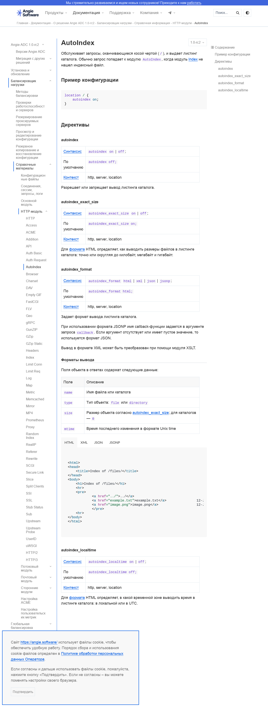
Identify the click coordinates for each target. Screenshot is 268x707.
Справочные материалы (26, 166)
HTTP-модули (182, 23)
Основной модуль (28, 202)
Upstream (33, 521)
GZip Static (34, 343)
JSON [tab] (98, 442)
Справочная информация (152, 23)
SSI (28, 493)
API (28, 246)
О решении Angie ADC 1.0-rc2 (73, 23)
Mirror (30, 406)
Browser (32, 274)
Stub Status (34, 507)
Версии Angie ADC (30, 51)
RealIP (31, 444)
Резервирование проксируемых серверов (29, 120)
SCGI (30, 465)
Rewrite (31, 458)
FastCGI (32, 302)
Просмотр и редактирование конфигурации (28, 135)
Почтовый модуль (29, 579)
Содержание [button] (223, 47)
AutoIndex (201, 23)
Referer (31, 452)
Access (31, 225)
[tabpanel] (134, 492)
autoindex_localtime (233, 90)
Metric (30, 392)
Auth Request (36, 260)
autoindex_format (231, 83)
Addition (32, 239)
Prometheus (35, 420)
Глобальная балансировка (22, 625)
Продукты (54, 13)
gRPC (30, 322)
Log (29, 378)
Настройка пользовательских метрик (33, 613)
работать (194, 3)
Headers (32, 350)
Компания (149, 13)
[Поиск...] (224, 12)
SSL (29, 500)
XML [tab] (84, 442)
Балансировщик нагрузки (114, 23)
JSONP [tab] (115, 442)
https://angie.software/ (39, 642)
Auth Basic (34, 253)
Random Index (32, 435)
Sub (29, 514)
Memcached (35, 399)
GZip (29, 336)
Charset (32, 281)
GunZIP (31, 329)
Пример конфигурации (232, 54)
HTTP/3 (32, 560)
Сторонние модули (29, 589)
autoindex (225, 68)
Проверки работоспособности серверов (30, 106)
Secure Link (35, 472)
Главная (22, 23)
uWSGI (31, 546)
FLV (29, 309)
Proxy (30, 427)
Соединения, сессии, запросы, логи (32, 189)
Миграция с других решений (30, 60)
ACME (31, 232)
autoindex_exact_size (234, 76)
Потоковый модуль (29, 568)
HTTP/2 (32, 552)
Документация (86, 13)
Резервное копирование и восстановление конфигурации (28, 152)
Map (29, 385)
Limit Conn (34, 364)
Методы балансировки (27, 93)
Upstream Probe (33, 530)
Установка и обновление (20, 72)
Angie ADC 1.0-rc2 (25, 45)
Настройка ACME (29, 600)
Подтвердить (23, 692)
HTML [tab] (69, 442)
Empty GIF (34, 295)
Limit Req (33, 371)
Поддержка (120, 13)
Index (30, 357)
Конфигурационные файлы (33, 177)
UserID (31, 539)
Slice (30, 479)
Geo (29, 316)
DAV (29, 288)
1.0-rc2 (197, 42)
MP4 (29, 413)
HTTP (30, 218)
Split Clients (35, 486)
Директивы (223, 61)
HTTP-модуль (31, 211)
